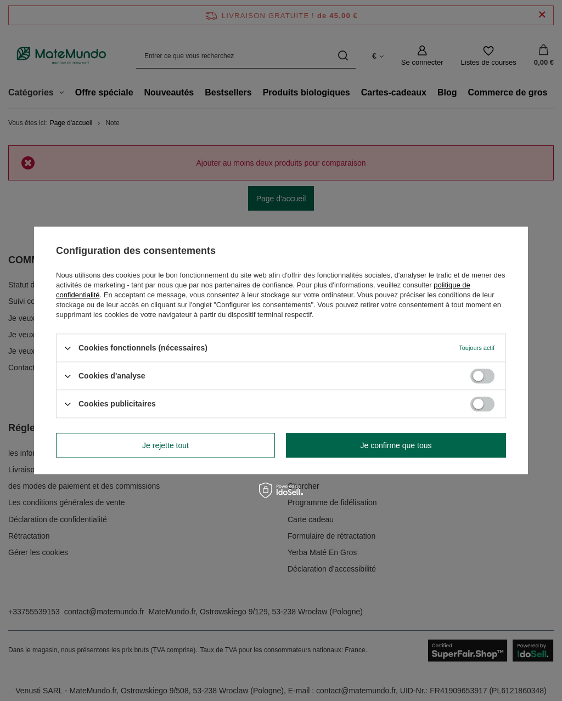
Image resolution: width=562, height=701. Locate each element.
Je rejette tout (165, 445)
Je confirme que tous (396, 445)
